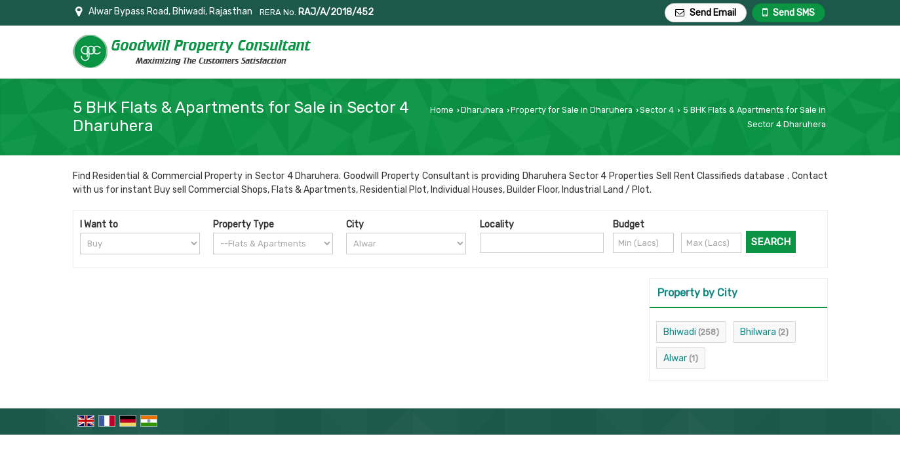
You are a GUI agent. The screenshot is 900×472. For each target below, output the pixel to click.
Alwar (675, 358)
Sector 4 (657, 110)
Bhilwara (758, 332)
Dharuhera (482, 110)
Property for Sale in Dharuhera (572, 110)
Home (442, 110)
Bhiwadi (679, 332)
